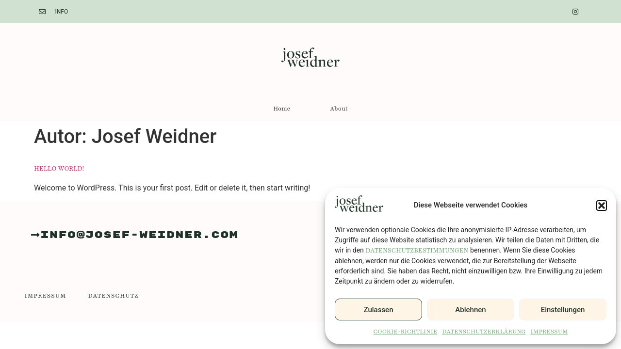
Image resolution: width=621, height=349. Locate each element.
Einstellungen (563, 309)
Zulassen (378, 309)
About (338, 108)
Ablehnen (470, 309)
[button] (601, 205)
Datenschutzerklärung (483, 331)
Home (281, 108)
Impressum (549, 331)
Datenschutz (113, 296)
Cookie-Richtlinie (406, 331)
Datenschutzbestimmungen (416, 250)
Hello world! (59, 168)
